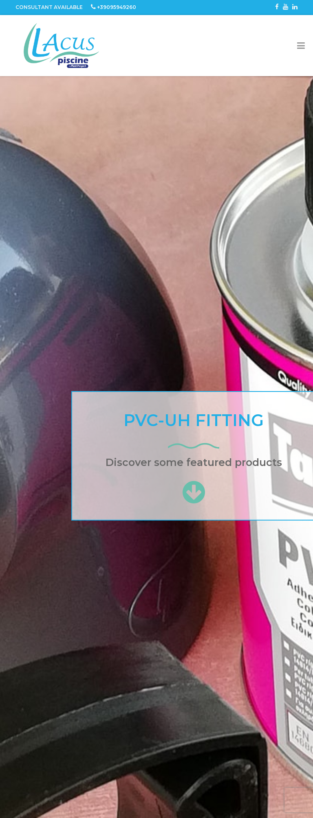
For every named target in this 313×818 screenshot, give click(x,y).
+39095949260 (116, 7)
